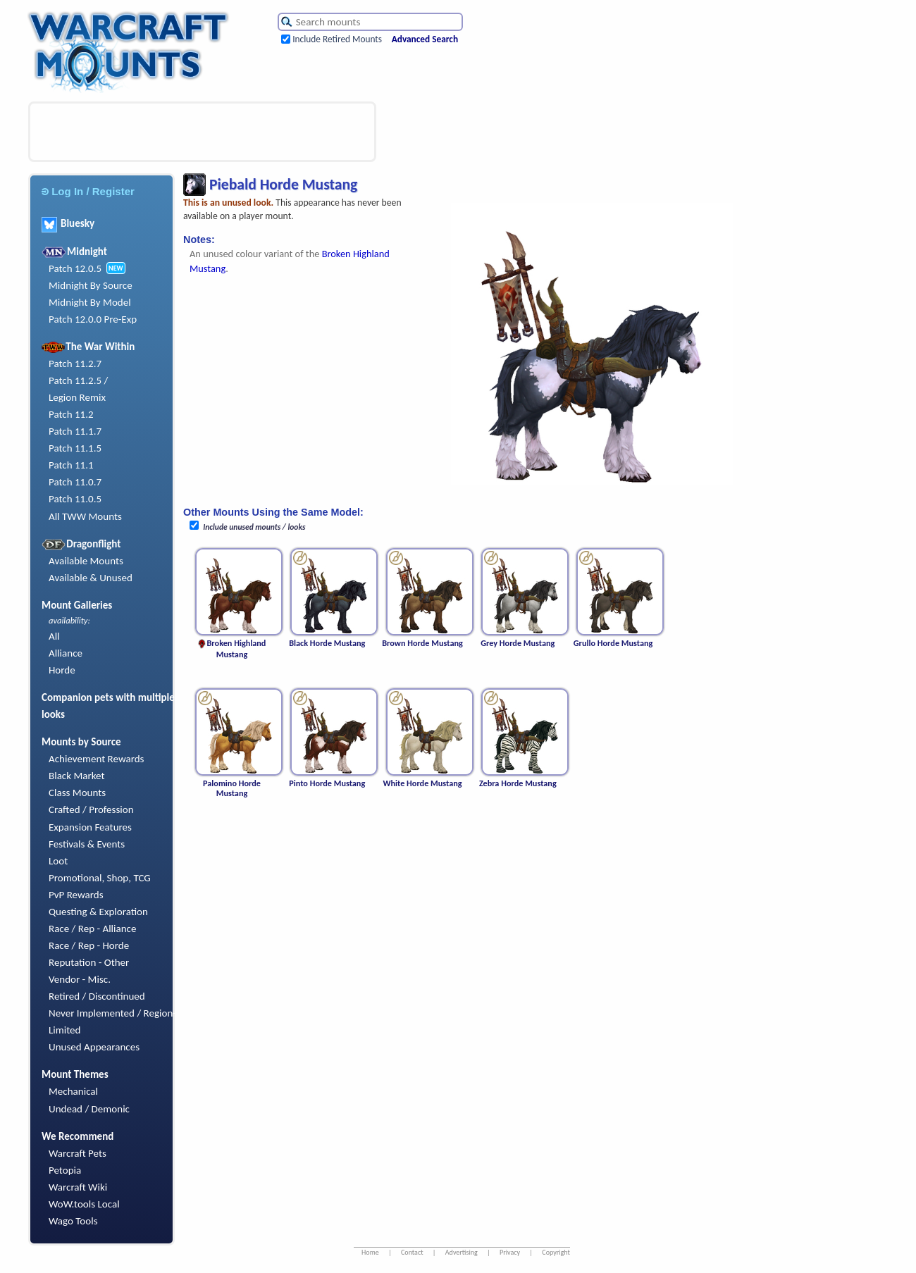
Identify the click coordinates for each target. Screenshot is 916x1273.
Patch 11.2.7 (75, 363)
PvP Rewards (76, 894)
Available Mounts (86, 560)
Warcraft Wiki (78, 1187)
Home (370, 1252)
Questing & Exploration (98, 911)
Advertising (461, 1252)
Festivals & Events (87, 844)
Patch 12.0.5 (75, 268)
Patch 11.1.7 (75, 431)
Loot (58, 861)
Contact (412, 1252)
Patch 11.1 (71, 465)
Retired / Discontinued (97, 996)
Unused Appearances (94, 1047)
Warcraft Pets (77, 1153)
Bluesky (68, 223)
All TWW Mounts (85, 516)
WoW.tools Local (84, 1204)
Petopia (65, 1170)
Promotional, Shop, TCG (100, 877)
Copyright (556, 1252)
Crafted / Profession (91, 809)
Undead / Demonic (89, 1109)
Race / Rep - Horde (89, 945)
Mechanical (73, 1091)
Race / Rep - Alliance (92, 928)
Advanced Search (425, 39)
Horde (62, 670)
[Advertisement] (202, 132)
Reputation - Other (89, 962)
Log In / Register (88, 191)
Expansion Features (90, 827)
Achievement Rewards (96, 758)
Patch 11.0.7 (75, 482)
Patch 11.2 (71, 414)
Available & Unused (90, 577)
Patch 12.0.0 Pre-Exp (93, 319)
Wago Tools (73, 1221)
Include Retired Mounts (337, 39)
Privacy (510, 1252)
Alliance (65, 653)
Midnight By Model (90, 302)
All (54, 636)
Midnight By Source (90, 285)
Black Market (77, 775)
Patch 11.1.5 (75, 448)
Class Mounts (77, 792)
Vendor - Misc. (80, 979)
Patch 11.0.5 (75, 498)
